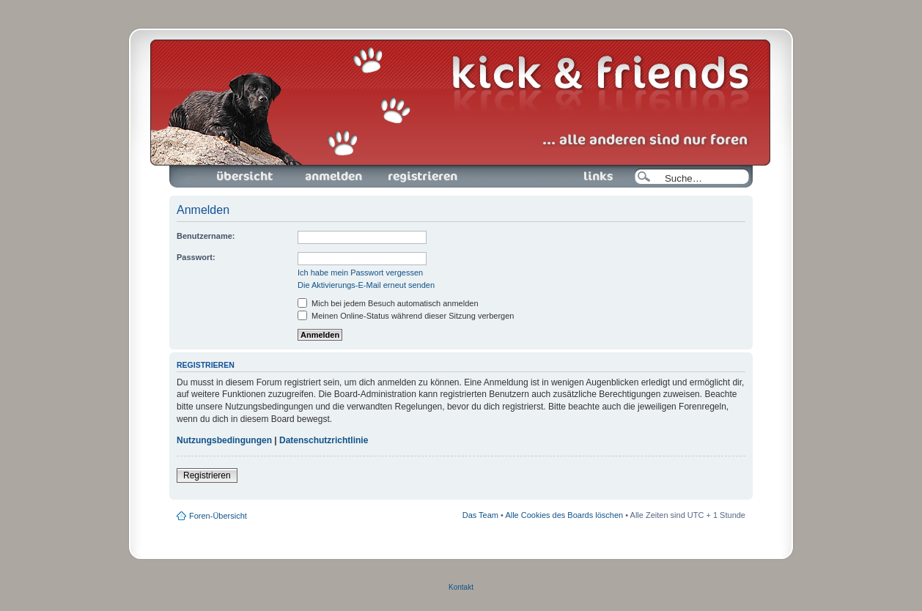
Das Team (480, 515)
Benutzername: (206, 236)
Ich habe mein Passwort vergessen (360, 272)
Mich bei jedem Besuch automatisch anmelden (388, 303)
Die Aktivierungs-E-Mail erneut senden (366, 285)
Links (592, 177)
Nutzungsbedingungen (224, 440)
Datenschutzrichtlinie (323, 440)
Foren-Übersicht (245, 177)
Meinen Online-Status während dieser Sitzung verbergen (406, 315)
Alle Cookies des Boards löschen (564, 515)
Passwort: (196, 257)
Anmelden (333, 177)
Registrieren (421, 177)
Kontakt (461, 587)
